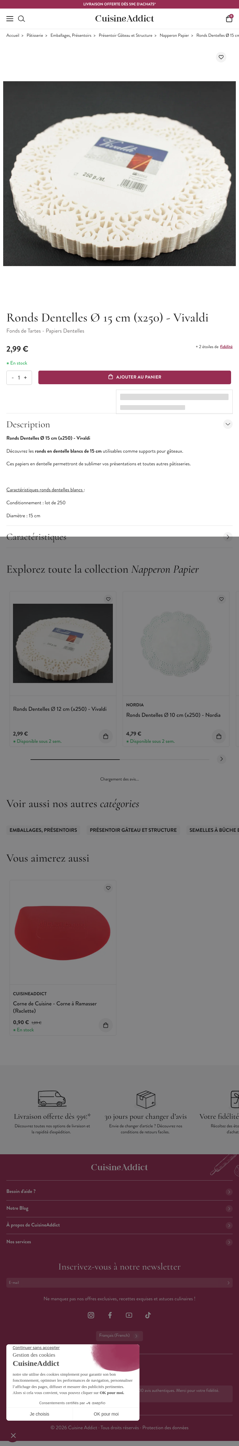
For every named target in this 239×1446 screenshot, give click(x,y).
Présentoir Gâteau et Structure (125, 36)
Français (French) (119, 1336)
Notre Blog (119, 1208)
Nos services (119, 1241)
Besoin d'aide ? (119, 1191)
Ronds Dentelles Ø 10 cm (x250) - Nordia (173, 715)
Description (119, 424)
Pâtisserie (35, 36)
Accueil (12, 36)
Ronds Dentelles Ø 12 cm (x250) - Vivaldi (60, 709)
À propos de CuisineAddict (119, 1225)
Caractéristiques (119, 537)
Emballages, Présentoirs (70, 36)
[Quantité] (19, 378)
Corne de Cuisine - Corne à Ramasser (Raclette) (55, 1007)
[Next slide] (221, 759)
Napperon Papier (174, 36)
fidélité (226, 347)
